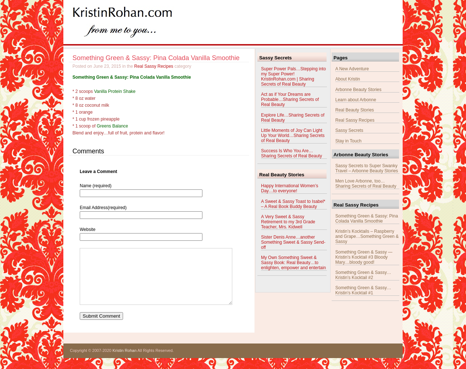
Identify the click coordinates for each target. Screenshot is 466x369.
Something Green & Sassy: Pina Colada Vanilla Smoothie (156, 58)
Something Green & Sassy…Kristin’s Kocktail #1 (363, 290)
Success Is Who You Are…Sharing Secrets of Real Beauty (291, 153)
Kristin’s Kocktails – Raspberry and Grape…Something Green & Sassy (367, 236)
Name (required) (95, 185)
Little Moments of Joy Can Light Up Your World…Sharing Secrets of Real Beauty (293, 135)
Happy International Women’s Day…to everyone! (289, 188)
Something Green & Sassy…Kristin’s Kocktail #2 (363, 275)
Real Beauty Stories (354, 110)
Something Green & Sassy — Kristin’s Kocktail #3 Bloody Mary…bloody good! (363, 257)
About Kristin (347, 79)
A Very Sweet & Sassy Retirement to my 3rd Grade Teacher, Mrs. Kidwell (288, 221)
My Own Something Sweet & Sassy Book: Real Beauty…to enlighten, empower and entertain (293, 262)
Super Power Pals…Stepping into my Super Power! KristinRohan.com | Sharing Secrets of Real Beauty (293, 76)
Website (87, 229)
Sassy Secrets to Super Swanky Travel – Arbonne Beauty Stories (366, 168)
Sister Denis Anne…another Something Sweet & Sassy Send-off (293, 242)
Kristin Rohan (124, 361)
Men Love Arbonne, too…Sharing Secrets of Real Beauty (365, 183)
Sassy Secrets (349, 130)
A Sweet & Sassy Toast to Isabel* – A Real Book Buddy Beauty (293, 204)
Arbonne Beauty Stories (358, 89)
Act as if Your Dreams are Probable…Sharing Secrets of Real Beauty (290, 99)
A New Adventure (352, 68)
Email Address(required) (103, 207)
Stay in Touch (348, 141)
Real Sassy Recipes (153, 66)
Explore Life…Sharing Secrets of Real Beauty (292, 118)
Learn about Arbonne (355, 99)
